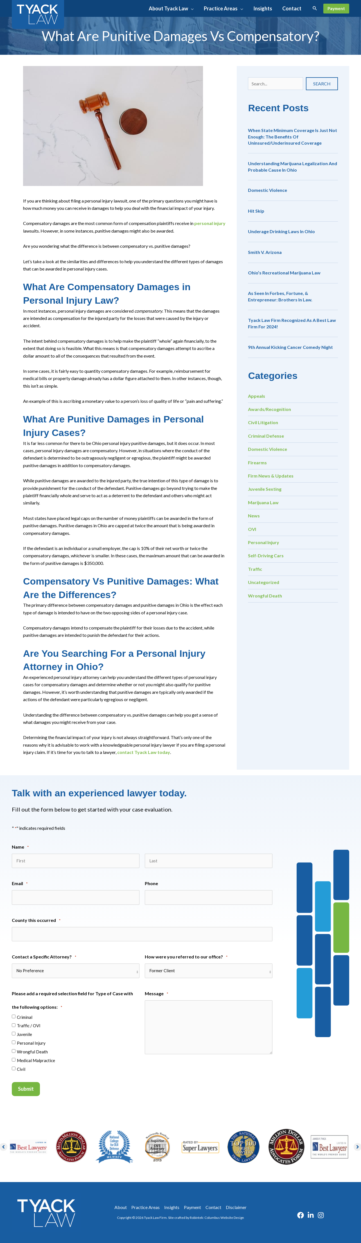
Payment (192, 1207)
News (254, 515)
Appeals (256, 396)
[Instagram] (320, 1215)
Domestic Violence (267, 190)
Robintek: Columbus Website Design (217, 1217)
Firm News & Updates (271, 475)
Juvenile (24, 1034)
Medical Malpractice (36, 1060)
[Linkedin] (310, 1215)
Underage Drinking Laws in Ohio (281, 231)
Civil (21, 1069)
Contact (213, 1207)
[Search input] (275, 83)
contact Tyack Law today (143, 752)
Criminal (24, 1017)
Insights (171, 1207)
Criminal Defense (266, 435)
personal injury (209, 223)
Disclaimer (236, 1207)
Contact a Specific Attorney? (44, 957)
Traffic (255, 569)
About (120, 1207)
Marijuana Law (263, 502)
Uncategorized (263, 582)
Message (156, 994)
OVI (252, 529)
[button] (171, 8)
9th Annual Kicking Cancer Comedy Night (290, 347)
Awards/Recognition (269, 409)
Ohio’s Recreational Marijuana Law (284, 272)
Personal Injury (263, 542)
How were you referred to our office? (186, 957)
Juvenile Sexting (264, 489)
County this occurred (36, 920)
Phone (151, 883)
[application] (191, 8)
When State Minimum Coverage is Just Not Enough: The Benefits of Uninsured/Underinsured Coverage (292, 137)
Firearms (257, 462)
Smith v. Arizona (265, 252)
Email (20, 883)
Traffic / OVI (28, 1025)
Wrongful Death (265, 595)
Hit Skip (256, 210)
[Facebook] (300, 1215)
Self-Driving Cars (266, 555)
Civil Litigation (263, 422)
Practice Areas (145, 1207)
